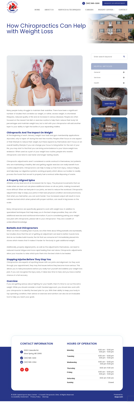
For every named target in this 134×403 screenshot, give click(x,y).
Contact (123, 10)
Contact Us (109, 135)
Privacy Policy (35, 397)
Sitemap (45, 397)
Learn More (109, 104)
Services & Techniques (69, 10)
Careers (89, 10)
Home (37, 10)
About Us (49, 10)
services (97, 78)
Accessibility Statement (20, 397)
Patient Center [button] (106, 10)
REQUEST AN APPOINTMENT (114, 3)
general (97, 72)
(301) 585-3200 (92, 3)
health (96, 83)
